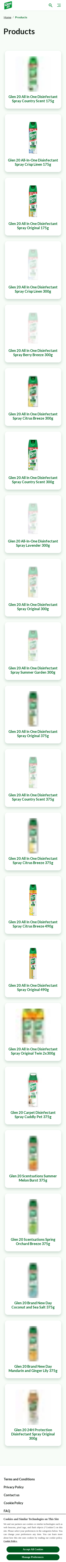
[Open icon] (50, 5)
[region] (33, 1538)
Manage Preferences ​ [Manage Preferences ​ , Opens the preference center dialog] (33, 1557)
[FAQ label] (7, 1511)
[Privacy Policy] (14, 1487)
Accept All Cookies (33, 1549)
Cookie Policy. (10, 1541)
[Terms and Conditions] (19, 1479)
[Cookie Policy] (13, 1503)
